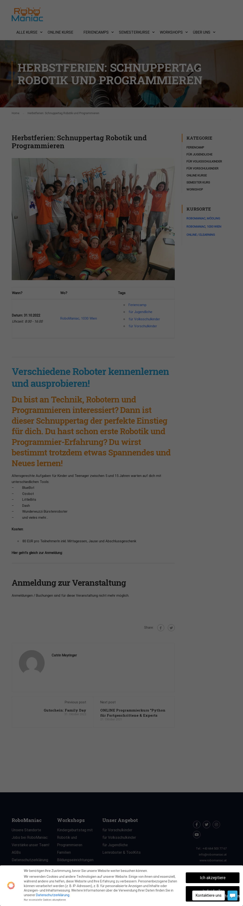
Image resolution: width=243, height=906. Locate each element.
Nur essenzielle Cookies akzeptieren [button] (45, 899)
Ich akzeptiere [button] (212, 877)
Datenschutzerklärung (52, 895)
